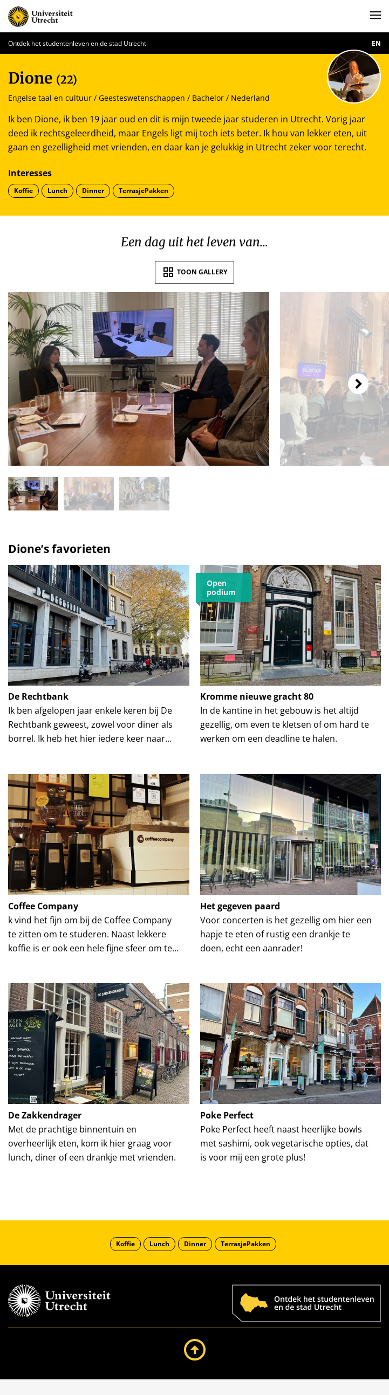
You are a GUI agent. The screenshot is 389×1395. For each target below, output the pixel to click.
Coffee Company (43, 911)
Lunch (57, 190)
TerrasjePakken (143, 190)
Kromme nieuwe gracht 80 (256, 696)
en (376, 43)
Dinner (93, 190)
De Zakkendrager (44, 1125)
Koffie (23, 190)
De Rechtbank (38, 696)
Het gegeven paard (240, 911)
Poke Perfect (227, 1125)
